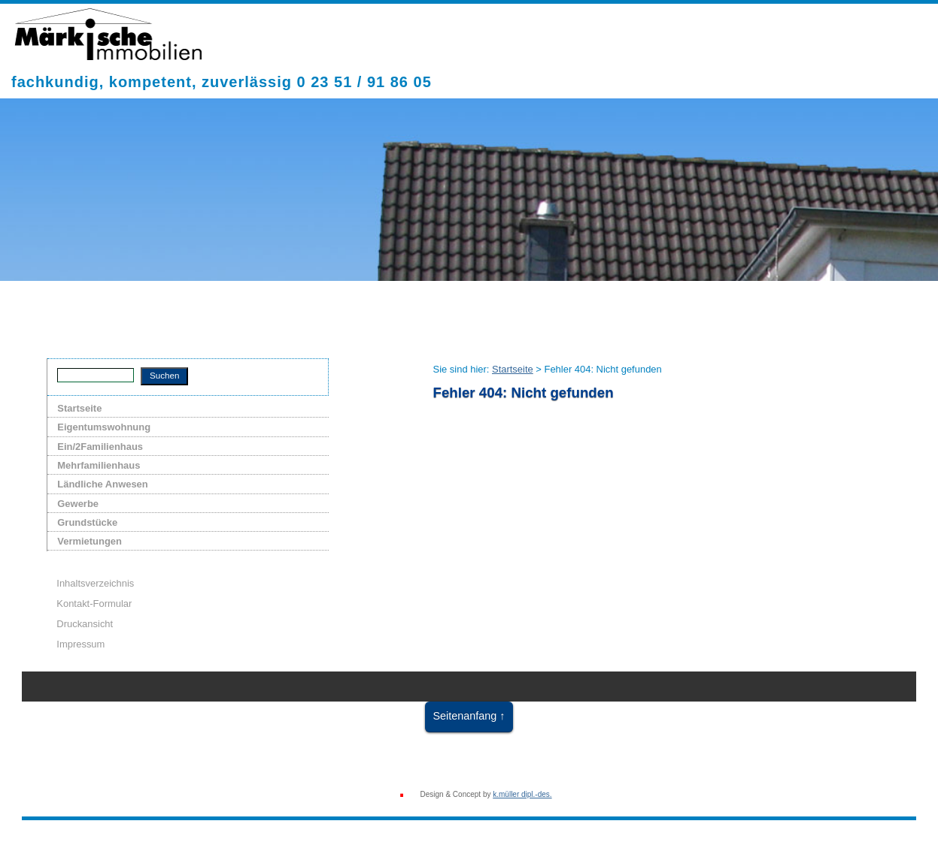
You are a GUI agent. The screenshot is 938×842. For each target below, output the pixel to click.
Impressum (80, 644)
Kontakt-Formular (94, 603)
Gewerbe (78, 503)
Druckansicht (84, 623)
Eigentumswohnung (103, 427)
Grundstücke (87, 522)
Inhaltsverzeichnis (95, 583)
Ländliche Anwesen (102, 484)
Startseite (79, 408)
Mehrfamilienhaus (98, 465)
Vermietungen (89, 541)
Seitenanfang (464, 716)
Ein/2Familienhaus (100, 446)
